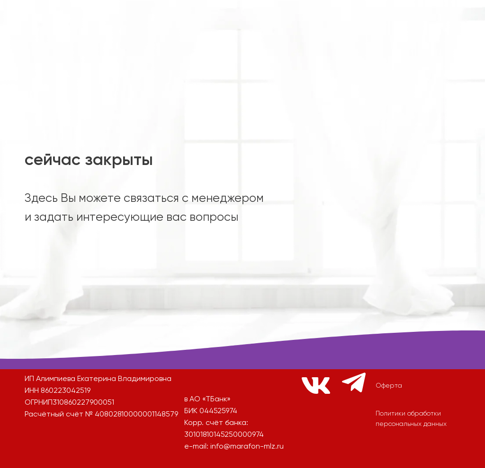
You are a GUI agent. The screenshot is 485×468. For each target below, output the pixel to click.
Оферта (389, 385)
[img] (138, 284)
